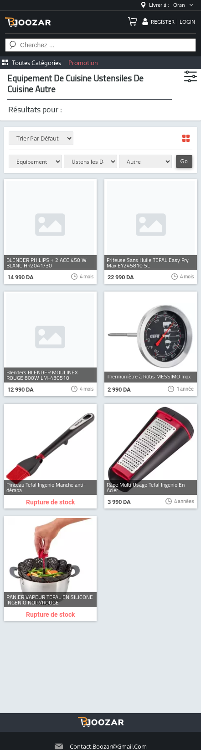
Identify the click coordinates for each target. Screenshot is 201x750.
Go (184, 161)
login (187, 21)
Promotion (83, 63)
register (163, 21)
